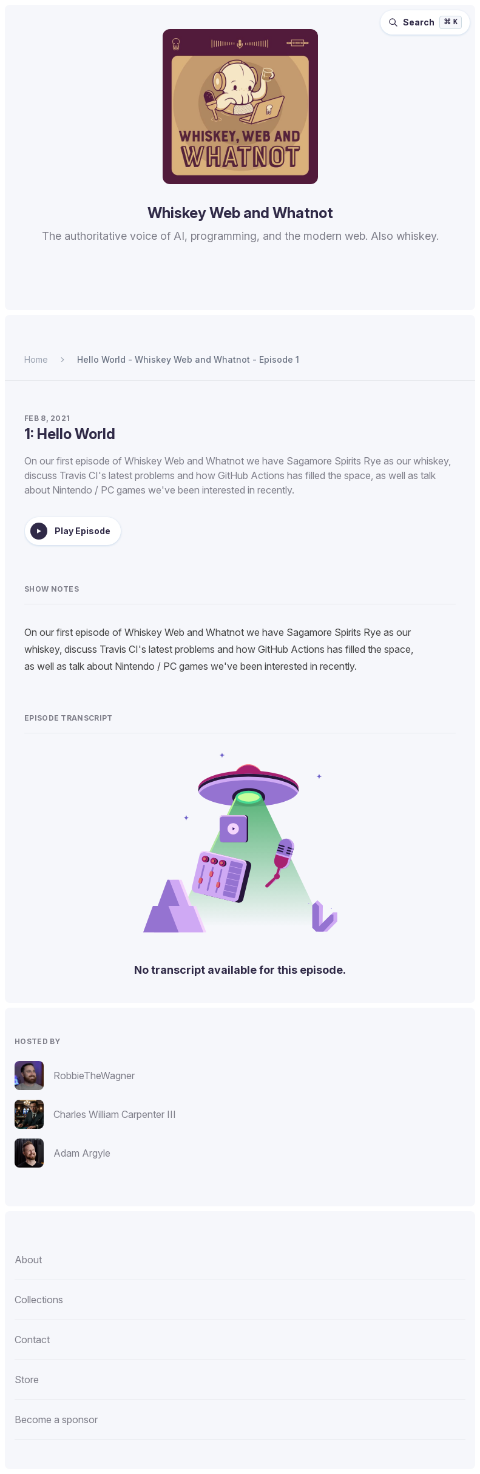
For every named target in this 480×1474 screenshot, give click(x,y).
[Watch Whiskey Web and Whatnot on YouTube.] (298, 291)
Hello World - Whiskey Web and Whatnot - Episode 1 (188, 359)
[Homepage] (240, 106)
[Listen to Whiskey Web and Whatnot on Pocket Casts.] (268, 292)
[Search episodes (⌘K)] (425, 22)
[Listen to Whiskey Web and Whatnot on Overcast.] (239, 292)
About (28, 1260)
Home (36, 359)
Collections (39, 1300)
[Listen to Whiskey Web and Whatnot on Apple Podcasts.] (210, 292)
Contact (32, 1340)
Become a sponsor (56, 1419)
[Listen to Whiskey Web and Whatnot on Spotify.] (181, 292)
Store (27, 1379)
